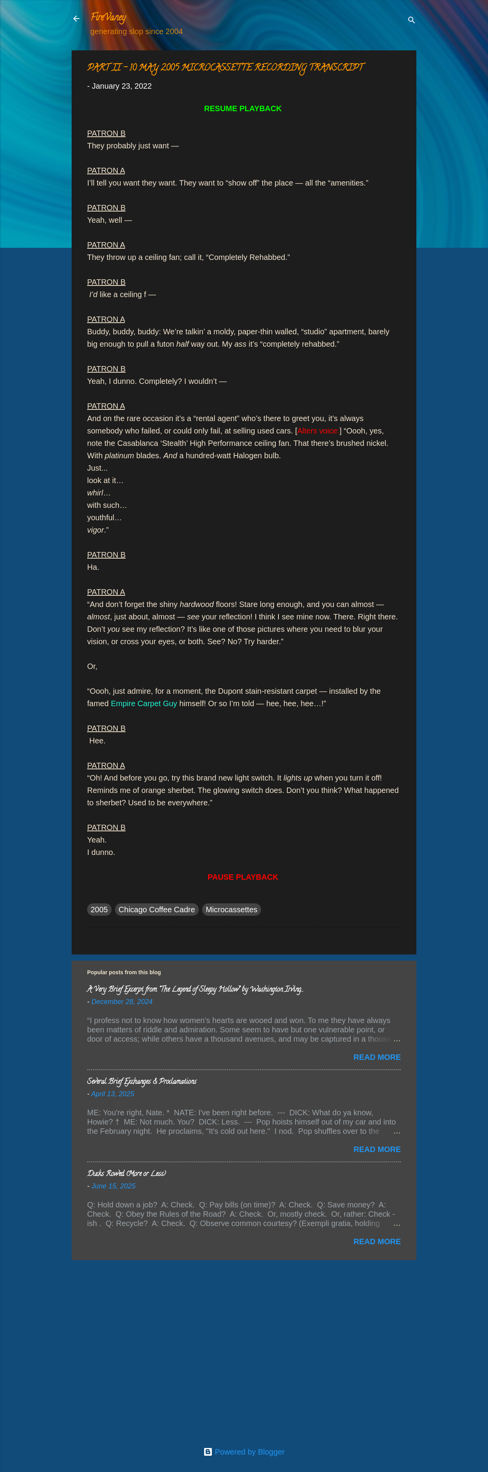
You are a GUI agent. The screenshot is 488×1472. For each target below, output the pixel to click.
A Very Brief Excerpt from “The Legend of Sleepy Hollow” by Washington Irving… (195, 990)
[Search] (411, 21)
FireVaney (107, 18)
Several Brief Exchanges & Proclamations (141, 1082)
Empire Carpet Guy (144, 703)
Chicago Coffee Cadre (157, 909)
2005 (99, 909)
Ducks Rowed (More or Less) (126, 1174)
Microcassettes (231, 909)
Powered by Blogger (244, 1452)
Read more (377, 1057)
